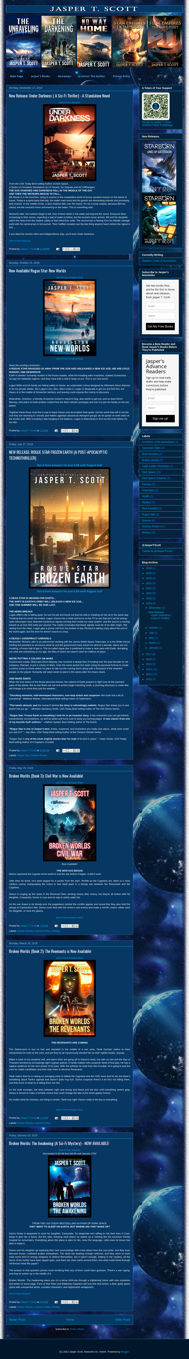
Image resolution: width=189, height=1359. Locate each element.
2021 (149, 588)
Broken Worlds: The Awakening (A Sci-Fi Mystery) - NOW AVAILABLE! (59, 1143)
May (151, 637)
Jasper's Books (40, 76)
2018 (149, 603)
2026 (149, 568)
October (154, 627)
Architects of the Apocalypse (158, 441)
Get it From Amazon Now (69, 277)
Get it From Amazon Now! (69, 782)
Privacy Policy (121, 76)
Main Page (16, 76)
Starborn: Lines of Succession (159, 260)
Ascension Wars (151, 447)
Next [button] (186, 41)
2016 (149, 659)
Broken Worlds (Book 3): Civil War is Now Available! (46, 776)
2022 (149, 583)
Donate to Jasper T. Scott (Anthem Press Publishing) (157, 124)
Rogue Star (24, 755)
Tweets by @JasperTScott (157, 551)
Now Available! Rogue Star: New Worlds (37, 270)
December (155, 607)
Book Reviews (150, 454)
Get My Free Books (160, 326)
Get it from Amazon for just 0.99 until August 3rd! (69, 465)
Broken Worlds (25, 931)
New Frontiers (150, 508)
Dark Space (148, 472)
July (151, 632)
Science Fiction (39, 755)
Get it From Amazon (69, 102)
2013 (149, 674)
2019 (149, 598)
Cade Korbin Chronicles (155, 466)
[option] (24, 41)
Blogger (125, 1351)
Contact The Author (92, 76)
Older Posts (122, 1319)
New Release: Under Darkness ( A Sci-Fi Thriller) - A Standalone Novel (59, 96)
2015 (149, 664)
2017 (149, 654)
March (153, 642)
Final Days (148, 490)
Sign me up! (160, 418)
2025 (149, 573)
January (154, 647)
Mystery (146, 502)
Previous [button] (3, 41)
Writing (55, 931)
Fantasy (146, 484)
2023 (149, 578)
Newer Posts (17, 1319)
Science (146, 520)
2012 (149, 679)
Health (145, 496)
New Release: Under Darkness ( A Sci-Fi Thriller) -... (159, 617)
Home (70, 1319)
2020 (149, 593)
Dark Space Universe (154, 478)
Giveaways (64, 76)
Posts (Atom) (77, 1329)
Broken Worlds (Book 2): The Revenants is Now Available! (50, 951)
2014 (149, 669)
